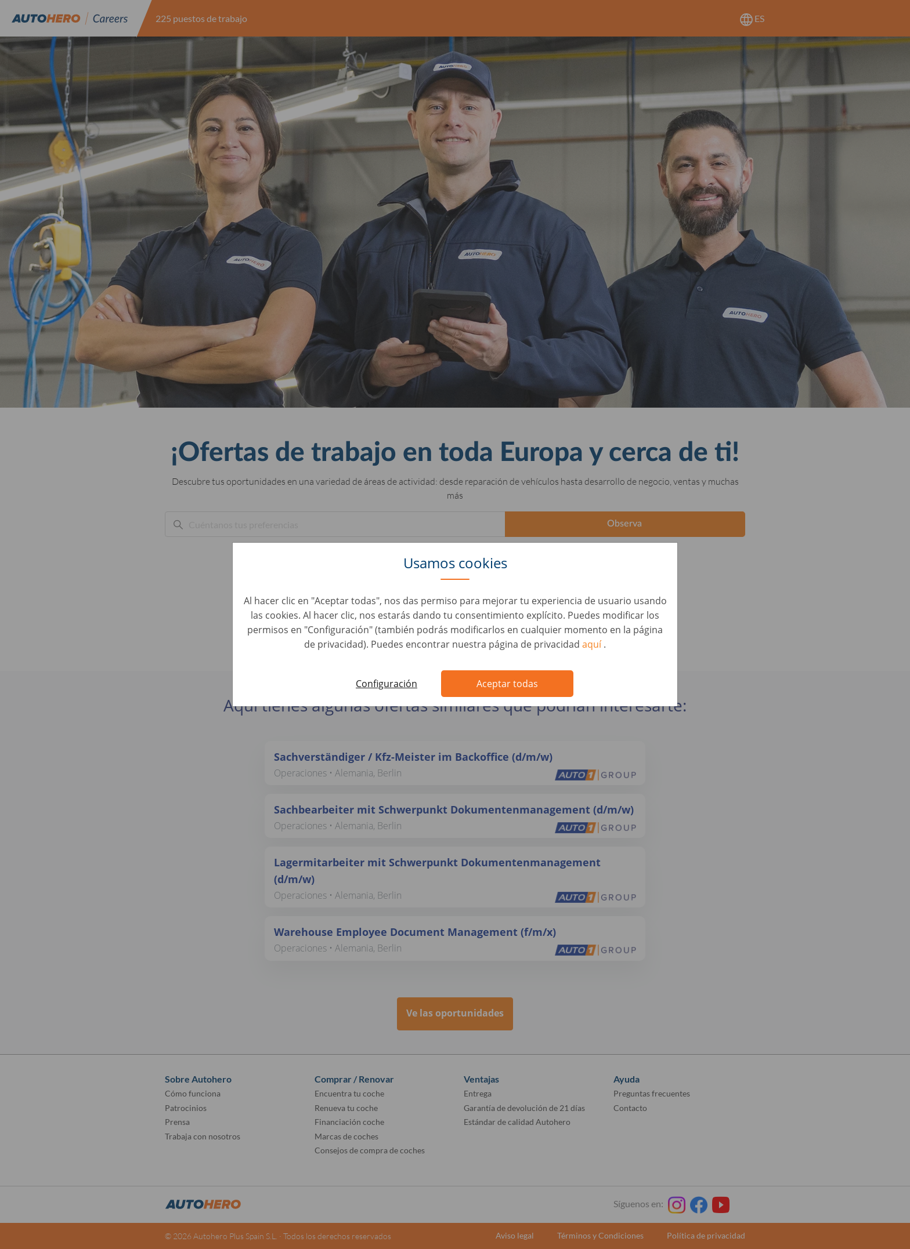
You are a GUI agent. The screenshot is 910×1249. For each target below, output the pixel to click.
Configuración (386, 683)
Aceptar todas (507, 683)
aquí (593, 644)
